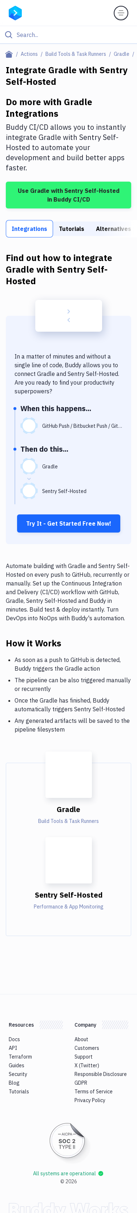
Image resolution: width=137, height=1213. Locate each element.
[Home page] (10, 54)
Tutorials (71, 228)
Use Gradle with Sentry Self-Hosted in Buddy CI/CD (69, 195)
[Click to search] (68, 35)
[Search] (74, 34)
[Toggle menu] (121, 13)
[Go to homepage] (15, 12)
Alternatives (113, 228)
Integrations (29, 228)
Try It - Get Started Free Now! (68, 523)
